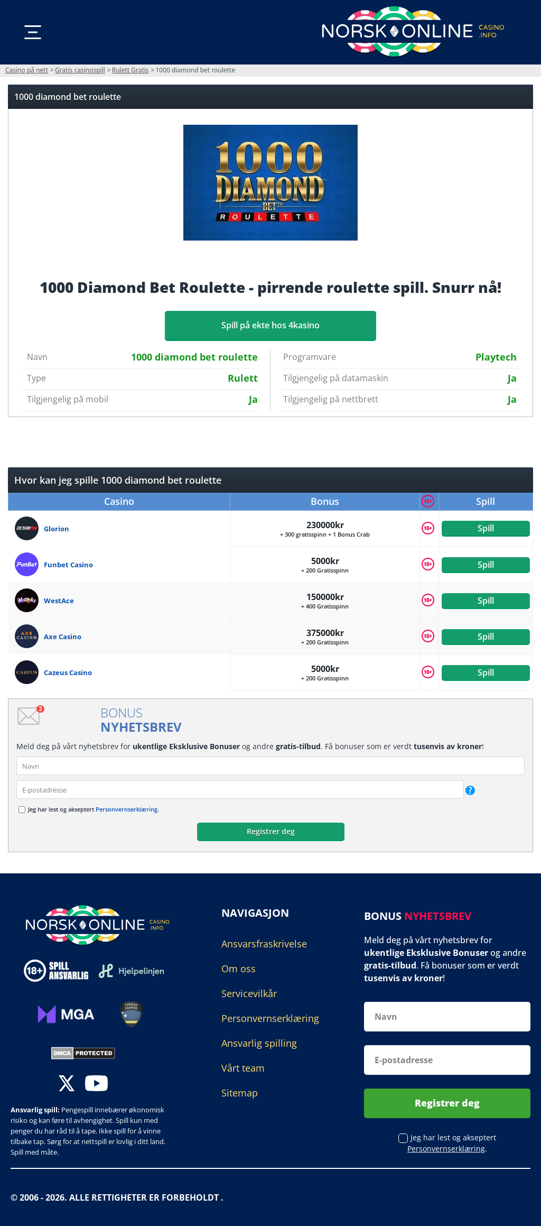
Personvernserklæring (126, 809)
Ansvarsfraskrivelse (264, 943)
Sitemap (239, 1092)
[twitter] (66, 1084)
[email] (240, 789)
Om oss (238, 968)
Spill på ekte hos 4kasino (270, 325)
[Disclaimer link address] (131, 971)
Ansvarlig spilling (259, 1043)
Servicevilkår (249, 993)
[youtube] (96, 1084)
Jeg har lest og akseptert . (93, 809)
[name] (270, 766)
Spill (486, 528)
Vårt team (243, 1068)
